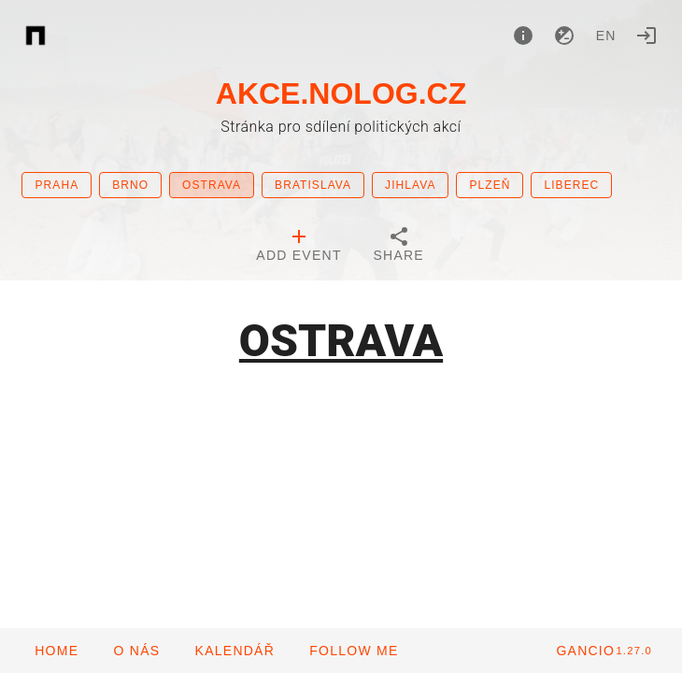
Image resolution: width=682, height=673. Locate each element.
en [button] (606, 35)
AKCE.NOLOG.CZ (341, 93)
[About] (523, 35)
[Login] (646, 35)
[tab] (298, 246)
